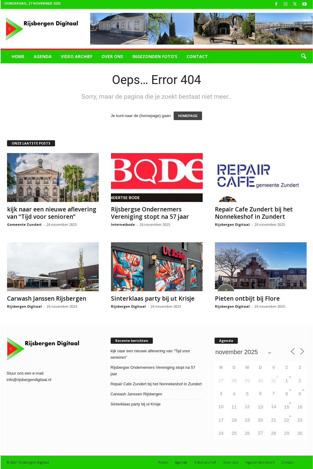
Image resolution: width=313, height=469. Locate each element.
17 (221, 420)
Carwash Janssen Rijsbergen (46, 298)
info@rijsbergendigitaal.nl (29, 379)
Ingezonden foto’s (154, 56)
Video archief (76, 56)
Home (18, 56)
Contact (197, 56)
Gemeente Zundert (24, 224)
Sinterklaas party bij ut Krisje (152, 298)
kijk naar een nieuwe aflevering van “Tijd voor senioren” (51, 213)
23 (300, 420)
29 (247, 380)
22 (286, 420)
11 (234, 406)
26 (247, 433)
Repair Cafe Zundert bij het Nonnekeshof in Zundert (254, 213)
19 (247, 420)
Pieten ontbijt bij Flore (247, 298)
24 (221, 433)
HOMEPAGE (187, 116)
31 (273, 380)
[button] (303, 56)
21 (273, 420)
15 (286, 406)
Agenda (43, 56)
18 (234, 420)
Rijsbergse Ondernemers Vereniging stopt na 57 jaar (150, 213)
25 (234, 433)
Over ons (112, 56)
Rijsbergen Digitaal (232, 224)
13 (260, 406)
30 (260, 380)
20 (260, 420)
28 (234, 380)
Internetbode (123, 224)
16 (300, 406)
